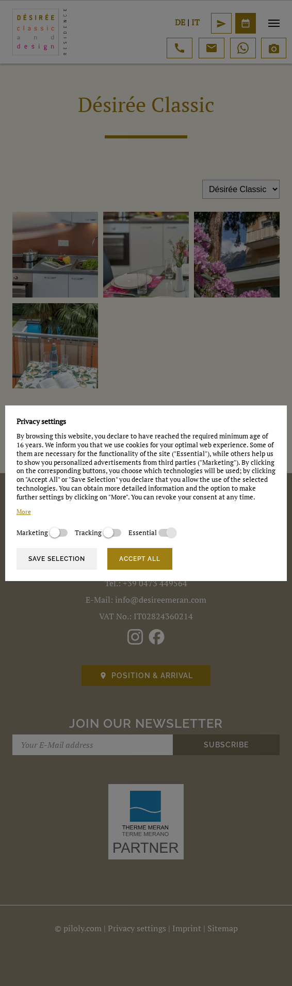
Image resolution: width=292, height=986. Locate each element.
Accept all (139, 558)
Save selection (56, 558)
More (24, 511)
